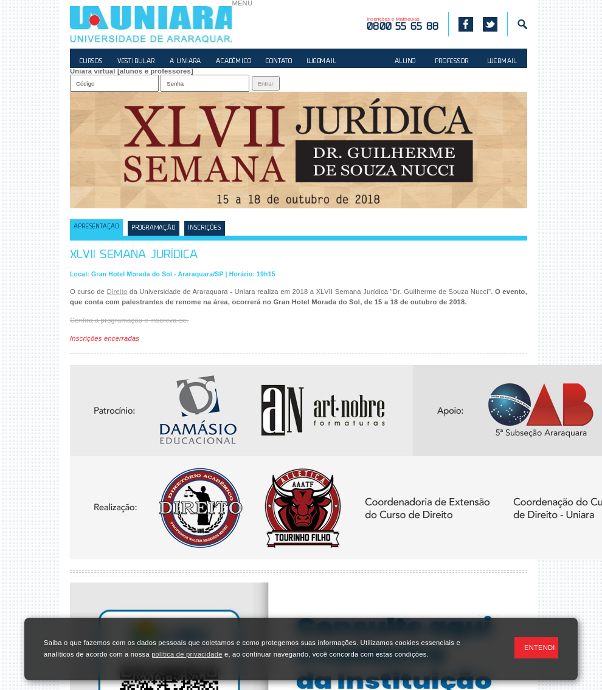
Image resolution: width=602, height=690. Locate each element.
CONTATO (279, 61)
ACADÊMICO (233, 61)
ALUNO (405, 61)
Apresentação (96, 227)
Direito (117, 291)
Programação (154, 228)
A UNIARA (185, 61)
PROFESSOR (451, 61)
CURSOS (91, 61)
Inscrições (204, 228)
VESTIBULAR (136, 61)
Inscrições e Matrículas (402, 24)
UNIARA (151, 24)
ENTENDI (539, 647)
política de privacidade (186, 654)
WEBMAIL (322, 61)
